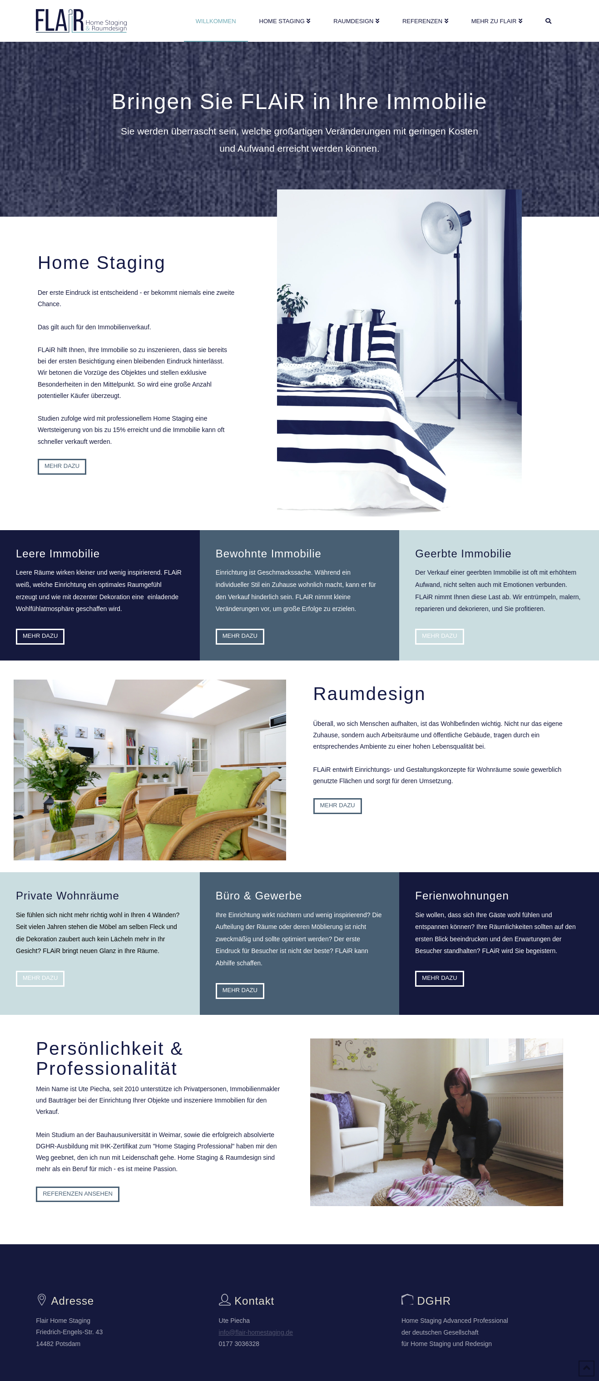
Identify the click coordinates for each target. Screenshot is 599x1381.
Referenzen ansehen (78, 1193)
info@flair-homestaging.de (256, 1332)
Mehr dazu (57, 465)
